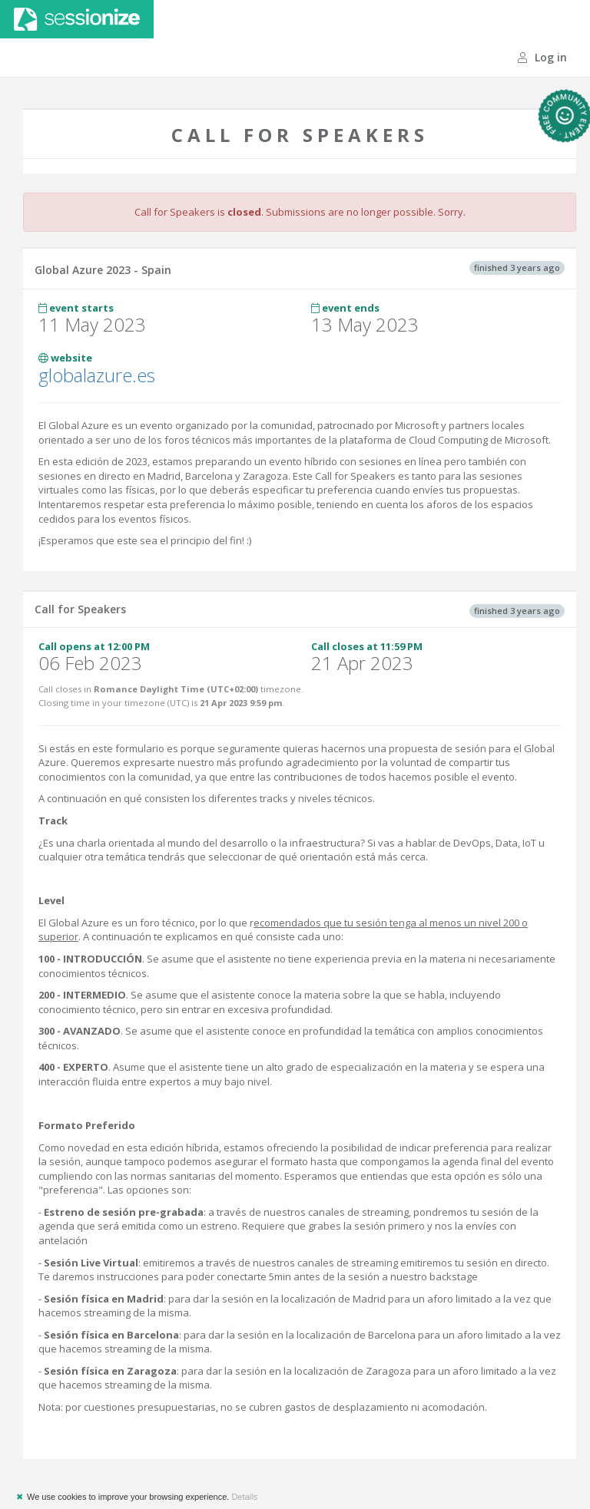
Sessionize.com (77, 19)
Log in (542, 57)
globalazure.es (96, 375)
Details (244, 1496)
